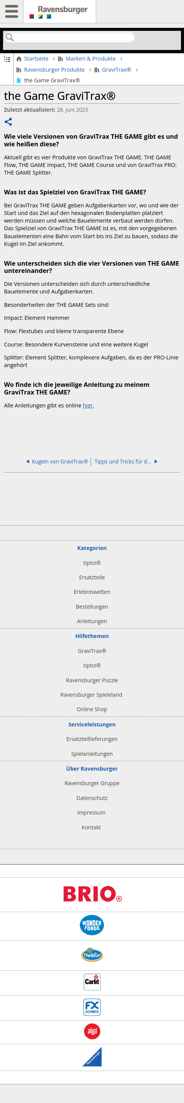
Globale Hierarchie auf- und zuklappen (7, 58)
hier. (88, 405)
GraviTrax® (113, 70)
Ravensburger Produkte (51, 70)
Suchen (10, 37)
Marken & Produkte (87, 59)
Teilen (8, 122)
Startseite (33, 59)
